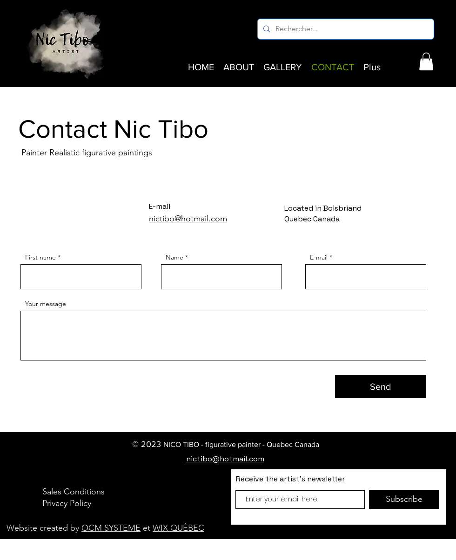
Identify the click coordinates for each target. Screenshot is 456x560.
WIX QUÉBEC (178, 528)
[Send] (380, 386)
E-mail (319, 257)
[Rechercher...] (344, 29)
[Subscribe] (404, 499)
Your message (45, 303)
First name (40, 257)
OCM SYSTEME (111, 528)
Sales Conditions (73, 492)
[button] (426, 61)
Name (174, 257)
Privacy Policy (66, 503)
